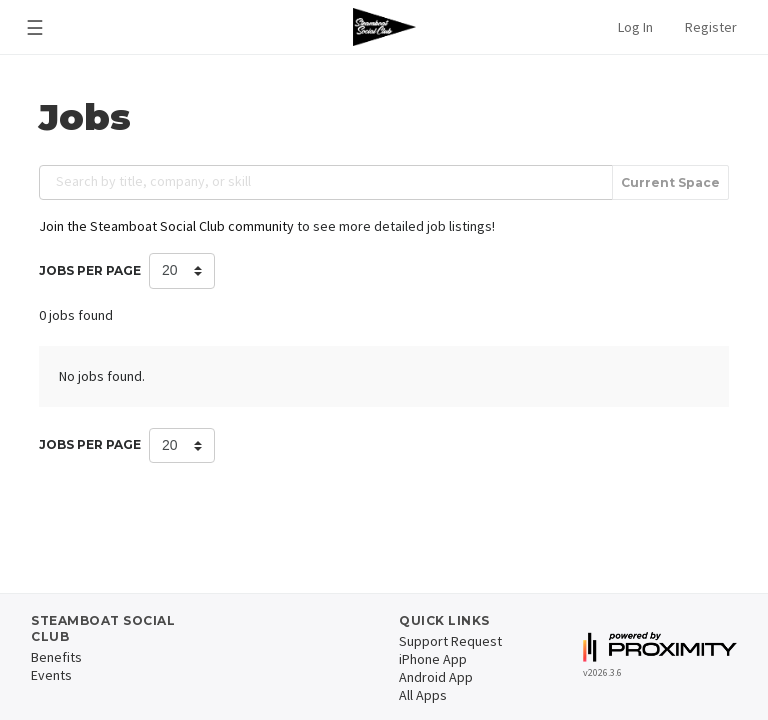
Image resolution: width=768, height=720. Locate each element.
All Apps (423, 695)
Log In (635, 27)
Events (51, 675)
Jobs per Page (90, 270)
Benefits (56, 657)
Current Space (670, 182)
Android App (436, 677)
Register (711, 27)
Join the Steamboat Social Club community (166, 226)
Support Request (450, 641)
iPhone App (433, 659)
